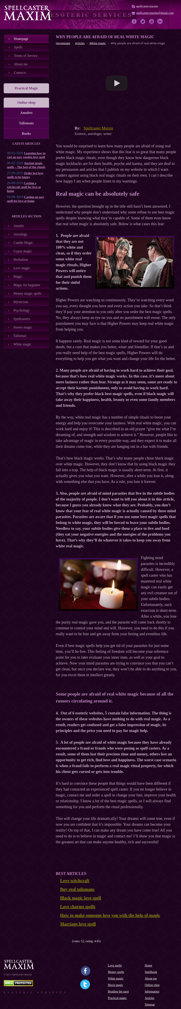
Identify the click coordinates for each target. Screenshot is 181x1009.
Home (148, 965)
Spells (18, 47)
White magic (22, 344)
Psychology (21, 310)
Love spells (115, 965)
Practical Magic (26, 88)
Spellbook (151, 972)
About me (21, 64)
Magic (17, 276)
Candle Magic (23, 242)
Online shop (152, 985)
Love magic (21, 268)
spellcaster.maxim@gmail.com (155, 13)
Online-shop (26, 102)
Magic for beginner (26, 285)
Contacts (20, 72)
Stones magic (22, 327)
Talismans (26, 123)
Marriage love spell (78, 924)
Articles (149, 998)
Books (26, 133)
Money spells (116, 972)
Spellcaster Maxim (98, 128)
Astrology (20, 234)
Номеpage (21, 39)
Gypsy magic (22, 251)
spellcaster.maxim (147, 6)
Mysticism (20, 302)
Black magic (115, 985)
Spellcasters (21, 319)
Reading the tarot (118, 991)
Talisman (19, 336)
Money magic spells (27, 293)
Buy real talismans (77, 889)
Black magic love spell (80, 898)
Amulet (18, 226)
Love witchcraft (74, 880)
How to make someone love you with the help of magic (110, 915)
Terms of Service (26, 55)
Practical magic (117, 998)
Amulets (26, 113)
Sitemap (150, 1004)
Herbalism (20, 259)
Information (152, 991)
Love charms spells (77, 906)
